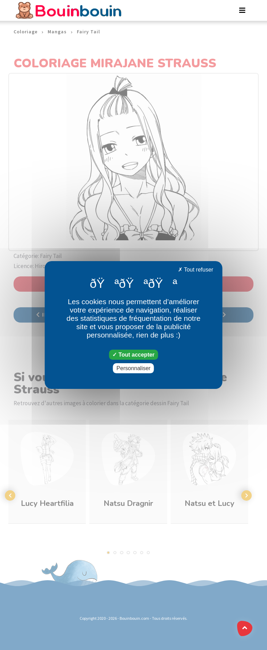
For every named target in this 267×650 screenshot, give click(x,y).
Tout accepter (133, 355)
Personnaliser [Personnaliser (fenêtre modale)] (133, 368)
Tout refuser (195, 270)
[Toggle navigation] (242, 10)
